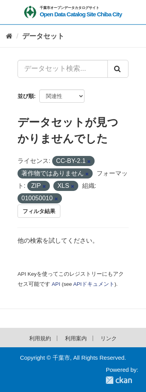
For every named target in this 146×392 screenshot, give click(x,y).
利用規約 (40, 338)
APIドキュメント (93, 284)
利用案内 (76, 338)
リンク (108, 338)
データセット (43, 36)
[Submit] (117, 69)
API (56, 284)
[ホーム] (9, 36)
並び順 (26, 96)
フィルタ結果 (39, 211)
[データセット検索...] (63, 69)
